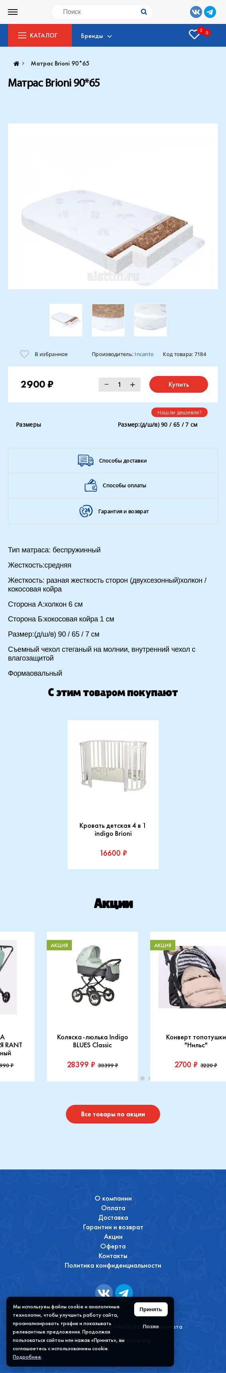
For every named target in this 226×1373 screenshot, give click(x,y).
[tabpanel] (113, 794)
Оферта (113, 1245)
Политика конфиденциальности (113, 1265)
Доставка (113, 1217)
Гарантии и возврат (113, 1226)
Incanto (144, 354)
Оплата (113, 1207)
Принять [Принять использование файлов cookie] (151, 1309)
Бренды (93, 35)
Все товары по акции (113, 1114)
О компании (113, 1198)
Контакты (113, 1255)
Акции (113, 1236)
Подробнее (27, 1356)
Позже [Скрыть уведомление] (151, 1326)
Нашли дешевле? (179, 412)
